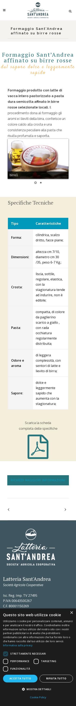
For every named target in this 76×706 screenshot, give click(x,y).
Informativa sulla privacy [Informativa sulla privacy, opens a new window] (18, 645)
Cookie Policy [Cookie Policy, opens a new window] (38, 697)
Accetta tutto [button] (20, 678)
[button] (38, 689)
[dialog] (38, 657)
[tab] (38, 480)
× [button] (71, 612)
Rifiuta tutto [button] (56, 678)
